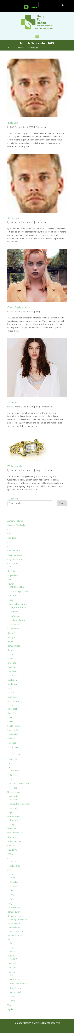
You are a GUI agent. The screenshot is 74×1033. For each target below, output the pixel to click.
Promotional (46, 406)
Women (12, 402)
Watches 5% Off (16, 466)
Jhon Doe (12, 122)
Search (62, 503)
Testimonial (41, 127)
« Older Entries (13, 498)
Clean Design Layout (19, 307)
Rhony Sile (13, 218)
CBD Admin (15, 127)
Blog (38, 311)
